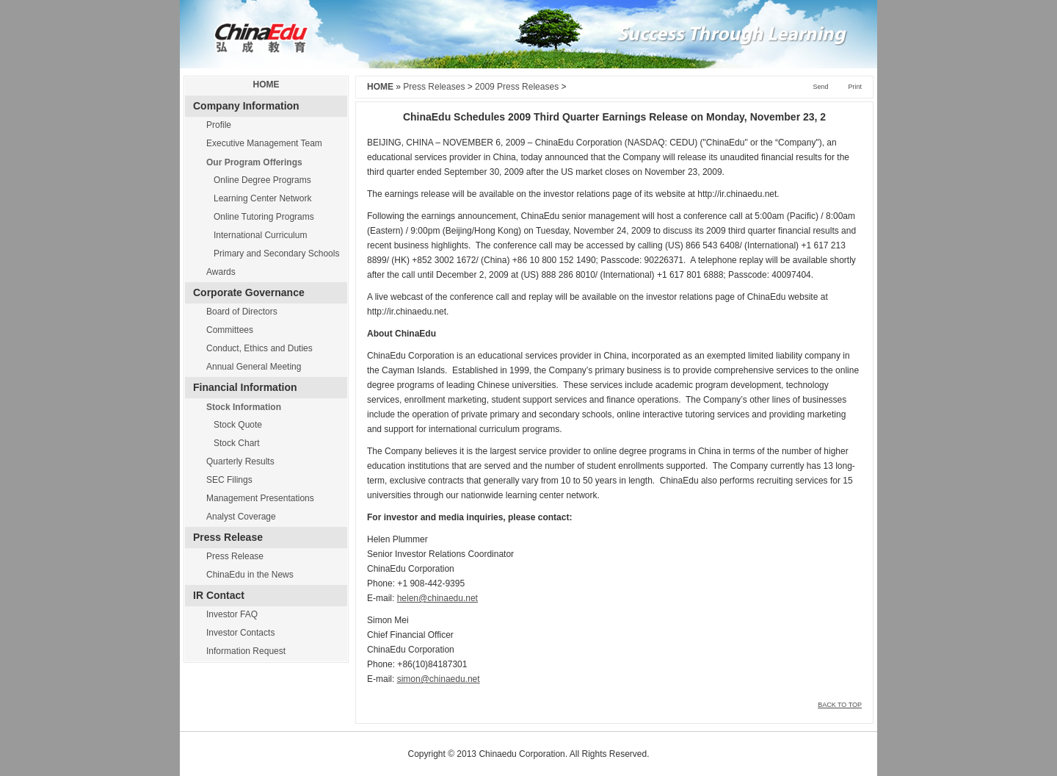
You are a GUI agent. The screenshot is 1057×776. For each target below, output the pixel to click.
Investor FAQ (232, 614)
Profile (218, 125)
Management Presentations (260, 498)
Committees (229, 330)
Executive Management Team (264, 143)
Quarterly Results (240, 461)
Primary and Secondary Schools (276, 253)
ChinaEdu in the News (250, 575)
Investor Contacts (240, 633)
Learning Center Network (262, 198)
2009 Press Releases (517, 87)
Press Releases (434, 87)
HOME (266, 84)
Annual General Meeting (253, 367)
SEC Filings (229, 480)
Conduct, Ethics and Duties (259, 348)
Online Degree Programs (262, 180)
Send (820, 86)
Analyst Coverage (241, 516)
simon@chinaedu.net (438, 679)
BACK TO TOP (840, 704)
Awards (221, 272)
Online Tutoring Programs (264, 217)
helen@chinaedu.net (437, 598)
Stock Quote (238, 425)
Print (855, 86)
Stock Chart (237, 443)
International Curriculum (260, 235)
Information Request (246, 651)
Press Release (235, 556)
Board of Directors (241, 311)
